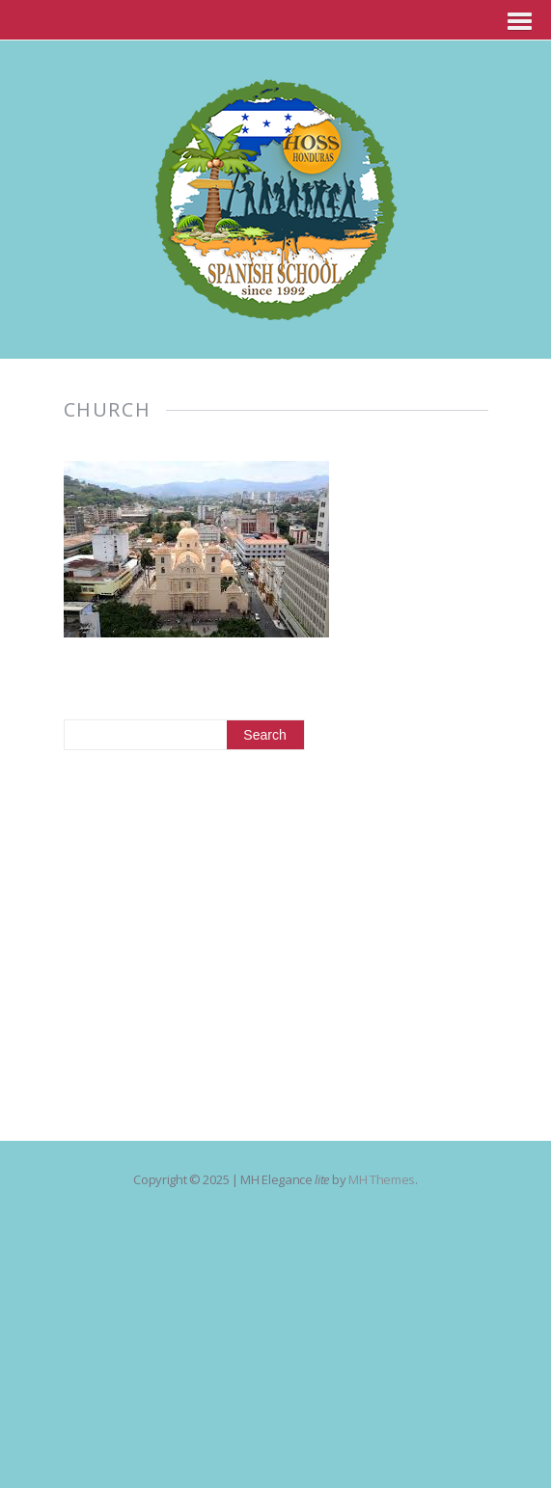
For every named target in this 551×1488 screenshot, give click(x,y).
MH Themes (381, 1179)
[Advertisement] (276, 929)
